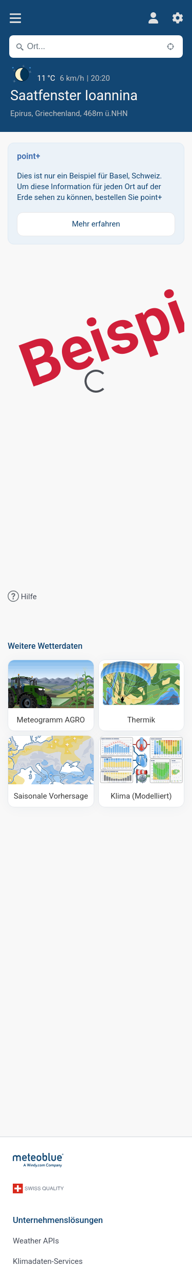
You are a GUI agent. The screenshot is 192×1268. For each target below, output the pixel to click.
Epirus (21, 113)
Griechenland (57, 113)
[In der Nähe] (170, 46)
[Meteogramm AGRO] (51, 695)
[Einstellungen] (177, 18)
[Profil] (153, 18)
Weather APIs (36, 1241)
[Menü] (15, 18)
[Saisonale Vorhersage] (51, 771)
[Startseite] (38, 1160)
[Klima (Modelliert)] (141, 771)
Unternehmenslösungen (58, 1220)
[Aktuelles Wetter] (96, 74)
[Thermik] (141, 695)
